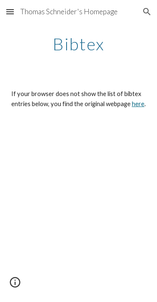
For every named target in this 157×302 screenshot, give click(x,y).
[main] (78, 44)
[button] (10, 11)
